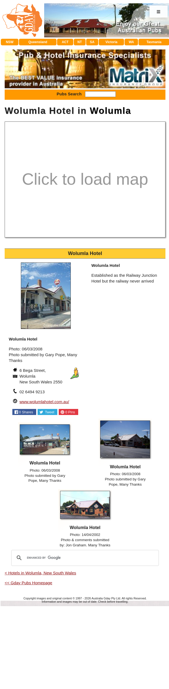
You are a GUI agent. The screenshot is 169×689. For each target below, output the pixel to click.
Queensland (38, 42)
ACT (65, 42)
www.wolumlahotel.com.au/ (44, 484)
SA (92, 42)
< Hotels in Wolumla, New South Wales (40, 655)
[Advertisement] (85, 86)
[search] (84, 640)
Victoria (111, 42)
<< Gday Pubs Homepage (28, 665)
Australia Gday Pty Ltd (106, 680)
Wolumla (110, 193)
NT (79, 42)
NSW (9, 42)
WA (131, 42)
